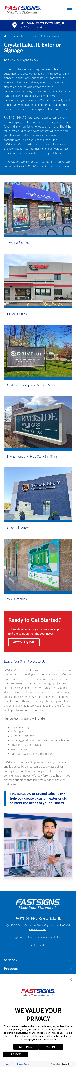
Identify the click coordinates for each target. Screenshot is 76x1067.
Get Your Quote (24, 642)
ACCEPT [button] (50, 1047)
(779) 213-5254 (31, 27)
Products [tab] (38, 968)
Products (35, 36)
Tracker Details (23, 1064)
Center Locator (38, 945)
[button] (69, 10)
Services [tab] (38, 960)
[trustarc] (66, 1064)
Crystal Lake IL (19, 36)
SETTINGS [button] (25, 1047)
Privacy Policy (9, 1064)
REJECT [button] (16, 1054)
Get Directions (37, 929)
